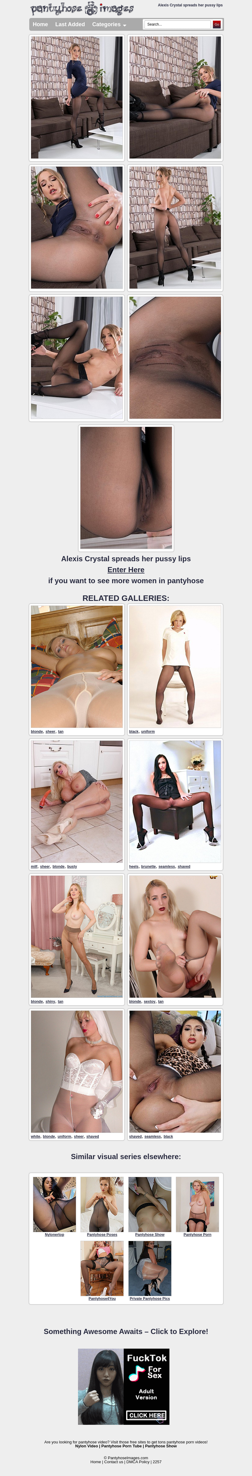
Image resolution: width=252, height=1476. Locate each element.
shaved (184, 866)
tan (60, 731)
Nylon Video (86, 1446)
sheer (50, 731)
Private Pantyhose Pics (150, 1271)
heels (134, 866)
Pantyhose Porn (197, 1207)
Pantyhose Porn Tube (121, 1446)
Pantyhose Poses (102, 1207)
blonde (37, 731)
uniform (148, 731)
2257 (157, 1462)
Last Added (70, 24)
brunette (148, 866)
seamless (166, 866)
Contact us (113, 1462)
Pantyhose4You (102, 1271)
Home (40, 24)
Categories (109, 24)
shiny (50, 1001)
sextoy (149, 1001)
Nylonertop (54, 1207)
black (134, 731)
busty (72, 866)
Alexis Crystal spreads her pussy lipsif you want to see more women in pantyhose (126, 570)
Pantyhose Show (150, 1207)
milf (34, 866)
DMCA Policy (138, 1462)
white (35, 1136)
